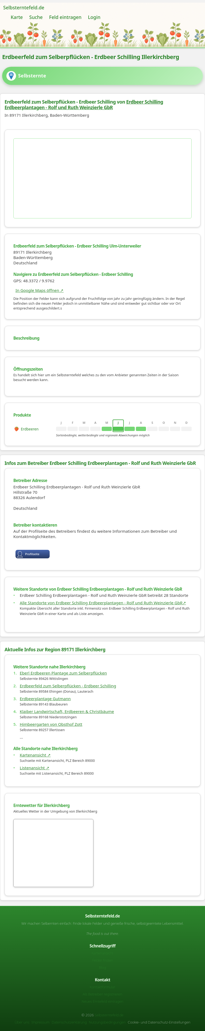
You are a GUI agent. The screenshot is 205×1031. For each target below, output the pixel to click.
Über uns (22, 1022)
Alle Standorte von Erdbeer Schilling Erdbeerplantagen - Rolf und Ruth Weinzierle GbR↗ (103, 602)
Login (94, 17)
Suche (35, 17)
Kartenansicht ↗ (35, 755)
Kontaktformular (102, 986)
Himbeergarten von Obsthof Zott (51, 724)
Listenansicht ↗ (34, 767)
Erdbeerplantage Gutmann (45, 698)
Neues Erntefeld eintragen (102, 1001)
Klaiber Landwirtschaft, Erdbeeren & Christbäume (67, 711)
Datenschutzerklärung (69, 1022)
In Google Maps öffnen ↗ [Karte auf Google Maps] (39, 290)
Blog (102, 967)
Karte (17, 17)
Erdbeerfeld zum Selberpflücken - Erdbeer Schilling (68, 685)
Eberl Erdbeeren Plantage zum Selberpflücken (63, 673)
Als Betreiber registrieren (102, 994)
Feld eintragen (65, 17)
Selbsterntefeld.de (23, 7)
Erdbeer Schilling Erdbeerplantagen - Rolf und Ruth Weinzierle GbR (84, 105)
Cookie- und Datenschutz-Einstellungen (159, 1022)
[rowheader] (33, 429)
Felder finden (102, 960)
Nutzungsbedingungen (107, 1022)
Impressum (40, 1022)
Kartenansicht (102, 952)
